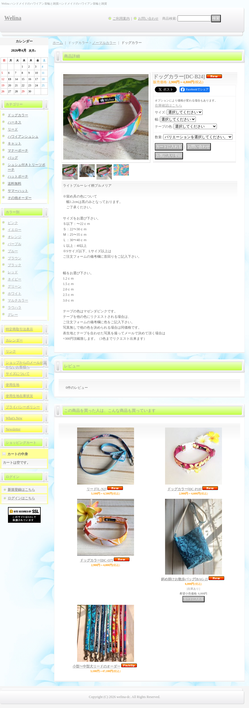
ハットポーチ (18, 176)
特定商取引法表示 (19, 329)
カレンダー (14, 340)
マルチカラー (18, 300)
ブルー (13, 251)
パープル (14, 244)
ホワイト (14, 294)
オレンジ (14, 237)
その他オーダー (20, 198)
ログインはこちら (21, 498)
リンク (11, 351)
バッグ (13, 158)
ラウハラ (14, 308)
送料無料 (14, 184)
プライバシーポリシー (23, 407)
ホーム (58, 43)
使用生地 (12, 385)
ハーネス (14, 122)
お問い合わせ (148, 19)
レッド (13, 272)
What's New (14, 418)
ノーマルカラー (104, 43)
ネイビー (14, 279)
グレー (13, 315)
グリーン (14, 286)
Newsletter (13, 429)
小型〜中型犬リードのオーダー (96, 666)
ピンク (13, 223)
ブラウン (14, 258)
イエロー (14, 230)
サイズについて (18, 374)
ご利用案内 (121, 19)
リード (13, 129)
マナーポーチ (18, 150)
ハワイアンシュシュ (23, 137)
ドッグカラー (18, 115)
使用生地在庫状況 (19, 396)
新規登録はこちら (21, 490)
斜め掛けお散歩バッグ (184, 579)
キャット (14, 143)
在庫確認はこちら (168, 105)
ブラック (14, 265)
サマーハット (18, 191)
